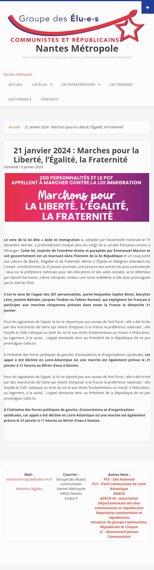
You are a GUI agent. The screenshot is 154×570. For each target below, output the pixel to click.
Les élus (39, 84)
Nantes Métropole (77, 48)
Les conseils (19, 99)
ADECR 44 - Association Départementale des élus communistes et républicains (119, 503)
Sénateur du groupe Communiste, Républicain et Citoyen (119, 524)
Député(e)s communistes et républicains (119, 515)
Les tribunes (121, 84)
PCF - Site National (119, 479)
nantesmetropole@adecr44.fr (29, 479)
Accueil (15, 84)
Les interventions (78, 84)
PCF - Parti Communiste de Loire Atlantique (119, 486)
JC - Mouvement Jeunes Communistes (119, 534)
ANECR (119, 493)
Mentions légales (29, 488)
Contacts (50, 99)
